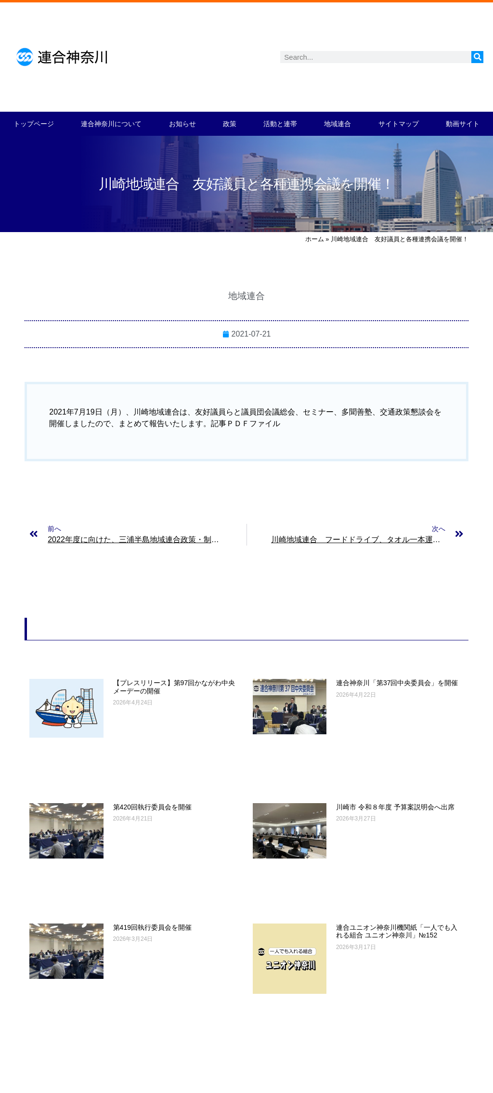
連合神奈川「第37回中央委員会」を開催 (397, 683)
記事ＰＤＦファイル (245, 423)
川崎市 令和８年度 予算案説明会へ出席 (395, 807)
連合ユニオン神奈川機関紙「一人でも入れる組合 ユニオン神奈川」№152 (396, 931)
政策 (229, 124)
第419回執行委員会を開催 (152, 927)
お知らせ (182, 124)
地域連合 (337, 124)
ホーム (314, 239)
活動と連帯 (280, 124)
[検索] (477, 57)
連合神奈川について (111, 124)
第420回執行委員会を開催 (152, 807)
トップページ (33, 124)
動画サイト (463, 124)
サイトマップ (398, 124)
